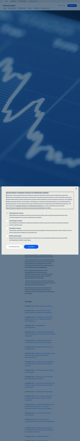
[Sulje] (76, 188)
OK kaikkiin (31, 246)
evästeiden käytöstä (21, 206)
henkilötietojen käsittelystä (36, 206)
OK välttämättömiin (14, 246)
